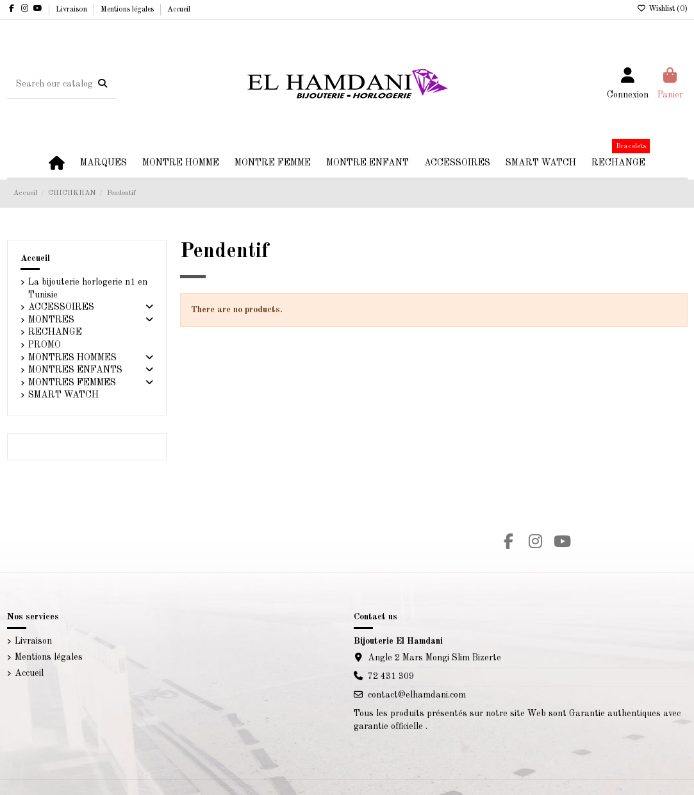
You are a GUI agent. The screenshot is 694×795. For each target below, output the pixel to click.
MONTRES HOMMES (72, 357)
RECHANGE (55, 332)
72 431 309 (391, 676)
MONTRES (51, 319)
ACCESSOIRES (61, 307)
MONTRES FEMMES (72, 382)
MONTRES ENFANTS (75, 369)
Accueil (178, 9)
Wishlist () (662, 9)
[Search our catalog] (102, 84)
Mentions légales (128, 9)
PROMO (44, 344)
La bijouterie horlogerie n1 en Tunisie (87, 288)
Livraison (72, 9)
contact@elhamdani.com (417, 694)
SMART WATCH (63, 394)
